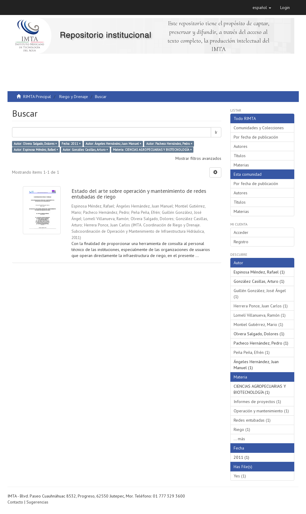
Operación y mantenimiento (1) (261, 411)
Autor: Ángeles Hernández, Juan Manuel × (113, 144)
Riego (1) (242, 429)
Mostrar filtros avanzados (198, 158)
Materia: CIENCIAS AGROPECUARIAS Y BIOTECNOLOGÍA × (152, 150)
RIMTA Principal (37, 96)
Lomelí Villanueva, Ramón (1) (260, 315)
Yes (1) (240, 476)
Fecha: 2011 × (71, 144)
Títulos (240, 155)
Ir (216, 132)
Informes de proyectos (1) (257, 401)
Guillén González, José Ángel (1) (260, 293)
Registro (241, 241)
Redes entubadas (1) (252, 420)
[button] (262, 7)
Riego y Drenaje (73, 96)
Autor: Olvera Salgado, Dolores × (35, 144)
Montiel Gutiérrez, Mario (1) (258, 324)
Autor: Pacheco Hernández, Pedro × (169, 144)
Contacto (15, 502)
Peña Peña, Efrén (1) (252, 352)
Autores (240, 146)
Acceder (241, 232)
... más (239, 438)
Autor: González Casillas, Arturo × (85, 150)
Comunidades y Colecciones (259, 127)
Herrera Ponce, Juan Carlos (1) (261, 306)
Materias (241, 165)
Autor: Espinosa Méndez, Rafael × (36, 150)
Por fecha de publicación (256, 137)
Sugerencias (37, 502)
